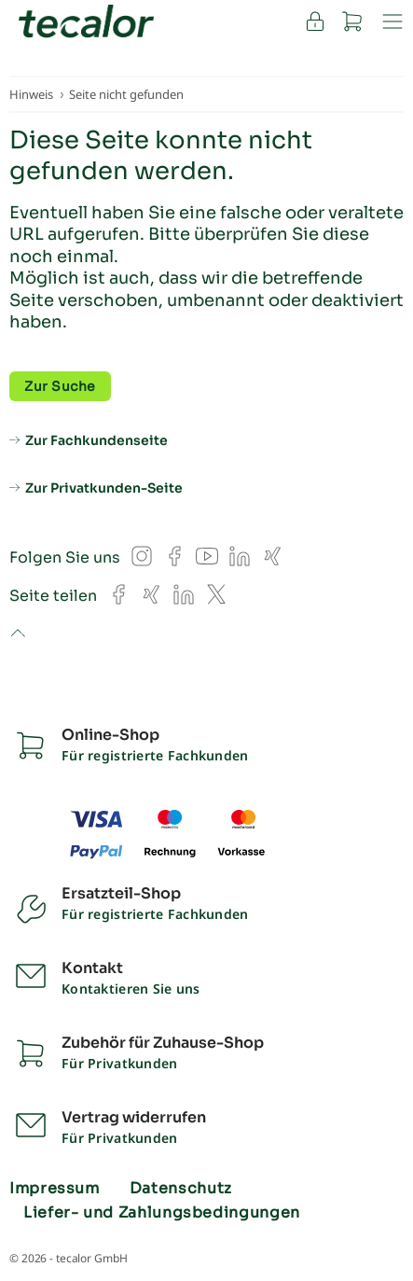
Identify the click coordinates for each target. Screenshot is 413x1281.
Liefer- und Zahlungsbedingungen (161, 1212)
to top (17, 634)
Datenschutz (181, 1188)
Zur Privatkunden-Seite (104, 488)
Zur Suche (60, 386)
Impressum (54, 1188)
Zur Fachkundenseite (96, 440)
